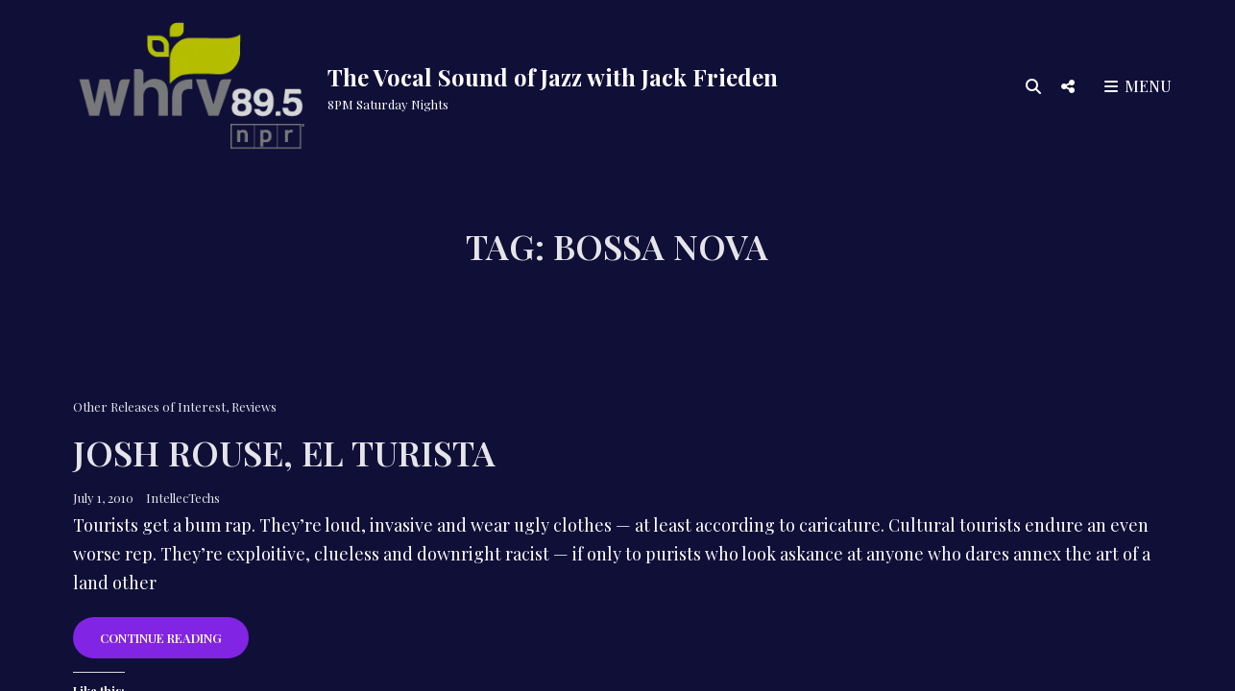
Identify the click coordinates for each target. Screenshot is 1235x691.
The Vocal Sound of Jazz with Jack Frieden (552, 76)
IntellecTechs (183, 497)
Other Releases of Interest (149, 406)
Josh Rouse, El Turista (284, 452)
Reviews (254, 406)
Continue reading (174, 643)
